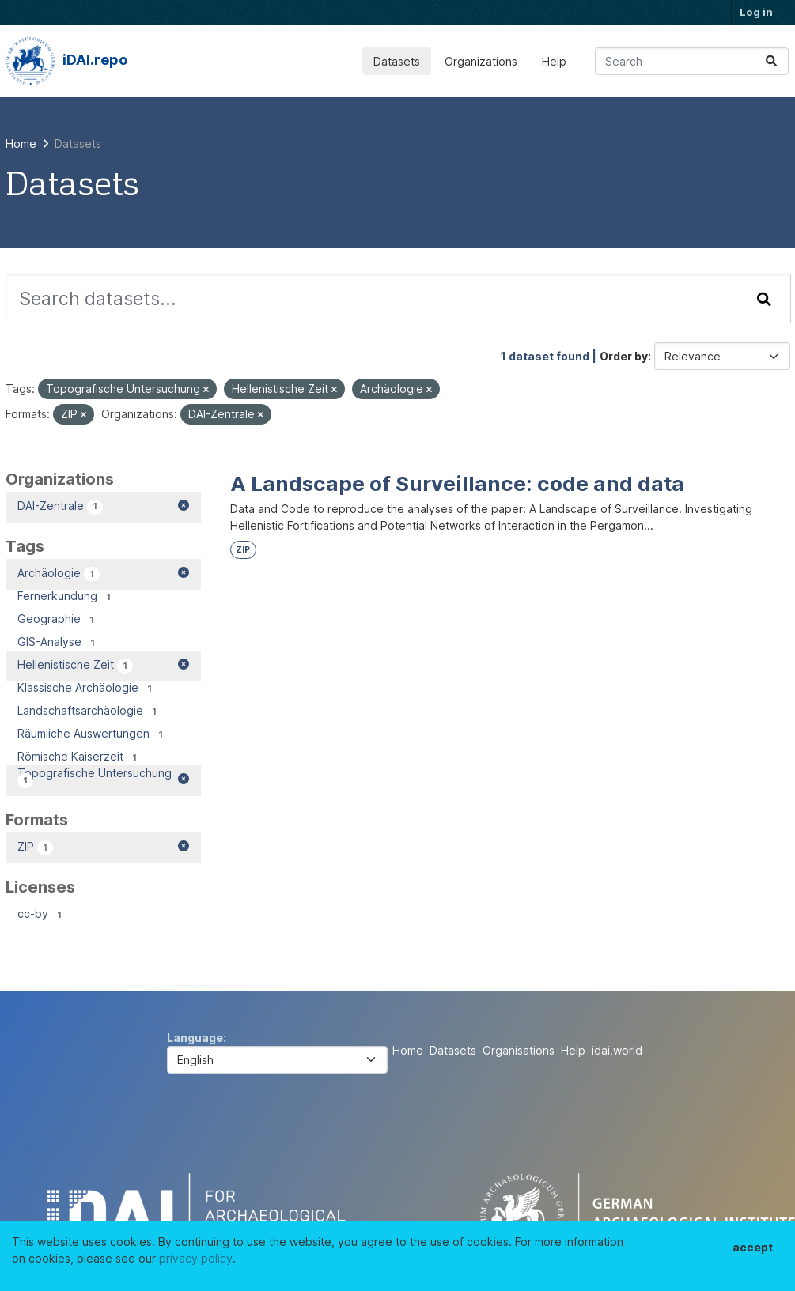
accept (753, 1247)
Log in (756, 12)
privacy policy (196, 1258)
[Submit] (771, 61)
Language (195, 1037)
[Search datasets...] (692, 61)
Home (407, 1050)
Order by (624, 356)
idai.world (617, 1050)
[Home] (21, 143)
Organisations (519, 1050)
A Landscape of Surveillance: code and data (457, 483)
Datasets (396, 61)
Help (554, 61)
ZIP (243, 550)
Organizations (481, 61)
